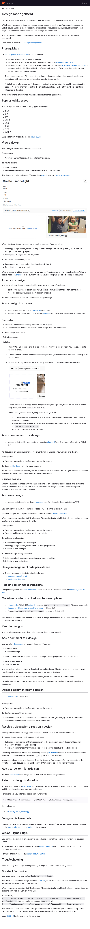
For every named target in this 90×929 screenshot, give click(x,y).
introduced (36, 310)
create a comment (62, 175)
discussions (18, 644)
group (20, 827)
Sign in (84, 3)
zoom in (44, 175)
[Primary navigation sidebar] (3, 8)
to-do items (53, 752)
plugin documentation (36, 854)
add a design (15, 466)
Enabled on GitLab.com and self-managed (25, 608)
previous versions (60, 513)
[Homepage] (3, 3)
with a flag (32, 605)
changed (19, 275)
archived (41, 880)
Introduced (12, 605)
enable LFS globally (64, 62)
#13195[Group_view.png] (18, 811)
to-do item (14, 774)
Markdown (26, 786)
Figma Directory (46, 846)
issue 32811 (36, 137)
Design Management (32, 43)
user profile (12, 827)
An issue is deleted (16, 579)
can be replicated (31, 589)
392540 (10, 916)
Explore (10, 3)
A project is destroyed (17, 576)
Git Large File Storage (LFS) (17, 54)
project (31, 827)
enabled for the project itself (74, 65)
